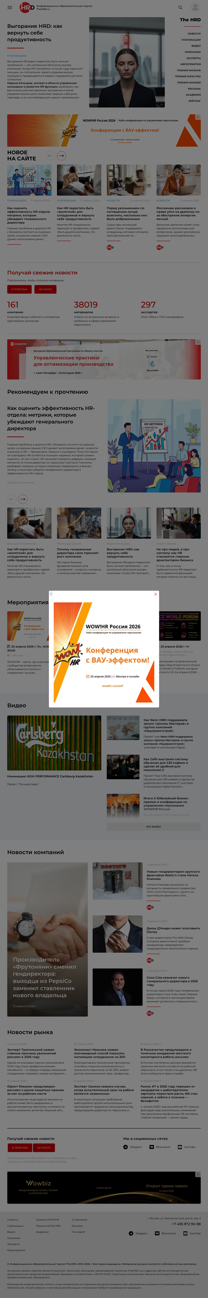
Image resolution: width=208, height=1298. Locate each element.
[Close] (156, 594)
